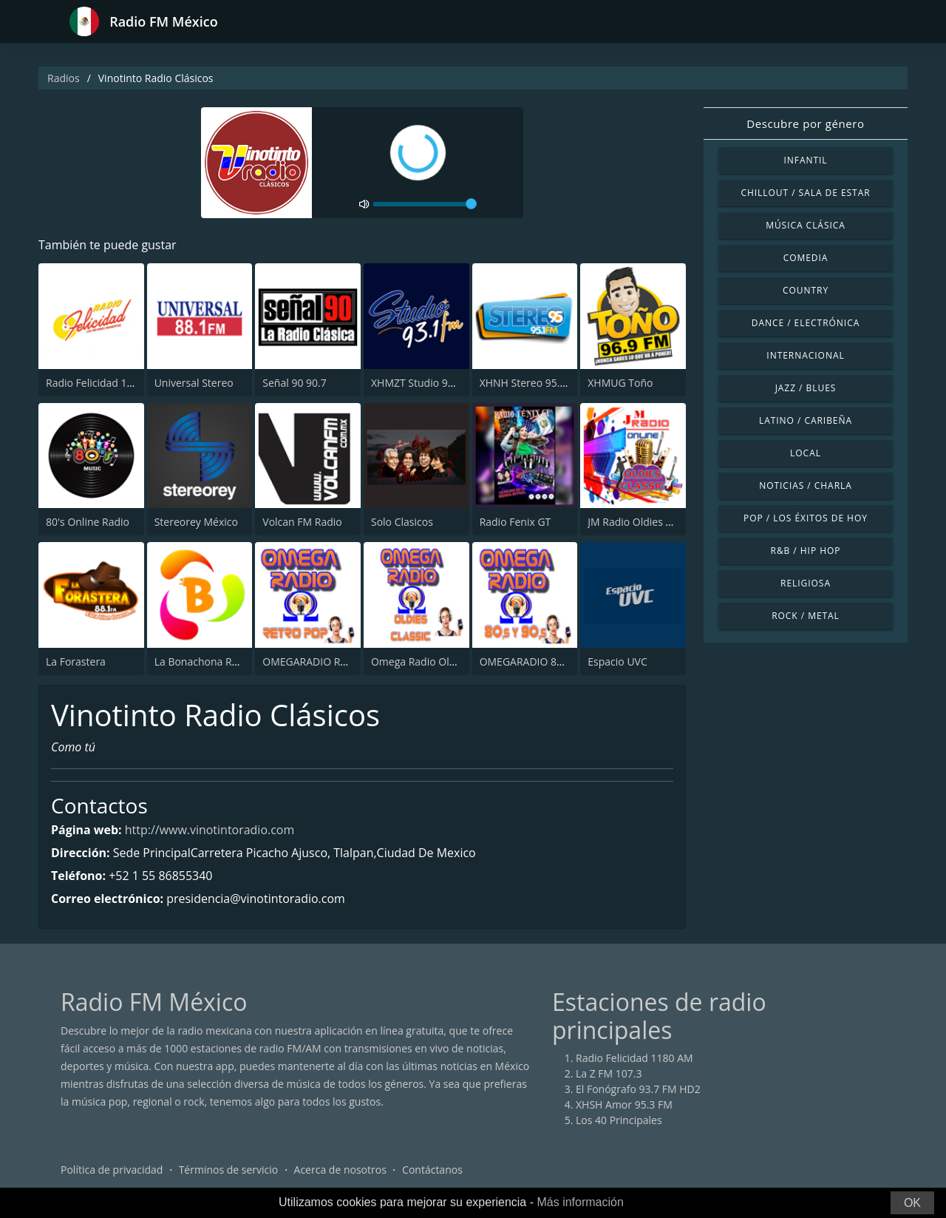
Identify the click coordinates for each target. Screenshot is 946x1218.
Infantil (805, 160)
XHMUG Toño (620, 383)
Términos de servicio (229, 1170)
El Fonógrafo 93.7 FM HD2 (638, 1089)
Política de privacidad (112, 1170)
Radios (63, 78)
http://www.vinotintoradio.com (210, 830)
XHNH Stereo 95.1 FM (531, 383)
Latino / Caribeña (805, 420)
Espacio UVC (617, 661)
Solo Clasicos (402, 522)
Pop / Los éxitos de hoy (805, 518)
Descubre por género (805, 123)
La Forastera (76, 661)
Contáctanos (432, 1170)
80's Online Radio (87, 522)
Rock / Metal (806, 615)
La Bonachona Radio (203, 661)
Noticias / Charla (805, 485)
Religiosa (805, 583)
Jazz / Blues (806, 388)
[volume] (425, 204)
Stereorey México (196, 522)
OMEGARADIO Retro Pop (321, 661)
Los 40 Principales (619, 1120)
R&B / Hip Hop (806, 550)
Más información (580, 1202)
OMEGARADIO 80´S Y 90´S (541, 661)
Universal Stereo (194, 383)
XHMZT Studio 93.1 (416, 383)
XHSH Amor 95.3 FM (624, 1104)
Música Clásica (805, 225)
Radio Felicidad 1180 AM (104, 383)
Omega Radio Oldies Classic (437, 661)
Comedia (805, 257)
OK (912, 1203)
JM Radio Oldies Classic (643, 522)
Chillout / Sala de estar (805, 192)
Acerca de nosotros (340, 1170)
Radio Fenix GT (515, 522)
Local (805, 453)
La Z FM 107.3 (609, 1073)
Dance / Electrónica (806, 323)
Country (805, 290)
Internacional (805, 355)
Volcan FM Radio (301, 522)
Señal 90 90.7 (294, 383)
